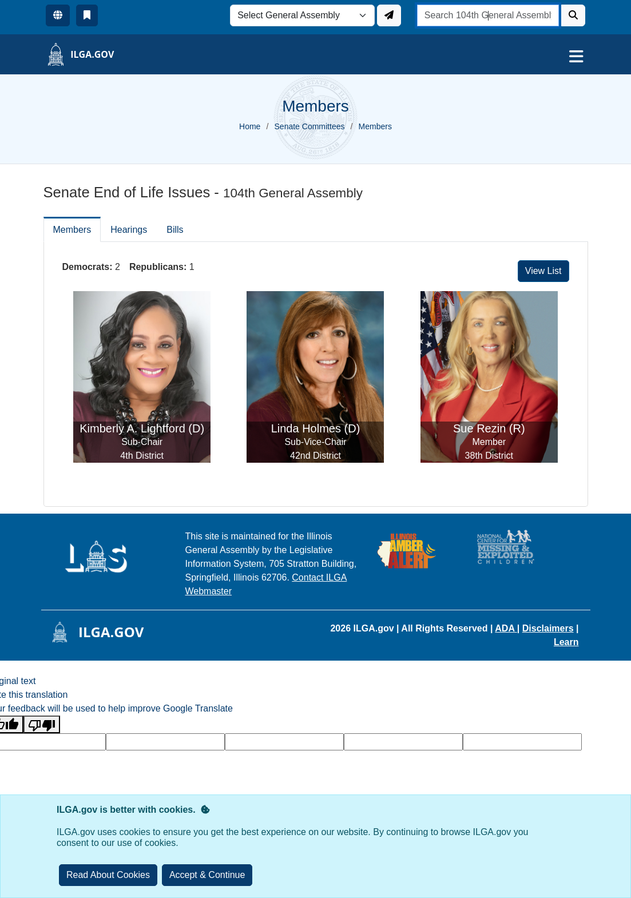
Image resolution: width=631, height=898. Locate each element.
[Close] (207, 875)
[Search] (573, 15)
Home (249, 126)
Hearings (128, 230)
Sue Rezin (479, 428)
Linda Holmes (306, 428)
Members (72, 230)
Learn (566, 642)
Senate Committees (310, 126)
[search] (488, 15)
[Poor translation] (41, 724)
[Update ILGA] (389, 15)
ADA (506, 628)
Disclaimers (548, 628)
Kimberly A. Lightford (132, 428)
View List (543, 271)
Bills (174, 230)
